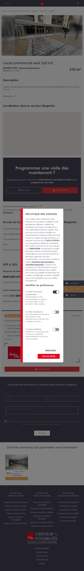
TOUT (48, 356)
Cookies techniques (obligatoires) (37, 298)
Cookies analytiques (37, 317)
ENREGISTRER (50, 350)
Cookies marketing (37, 334)
